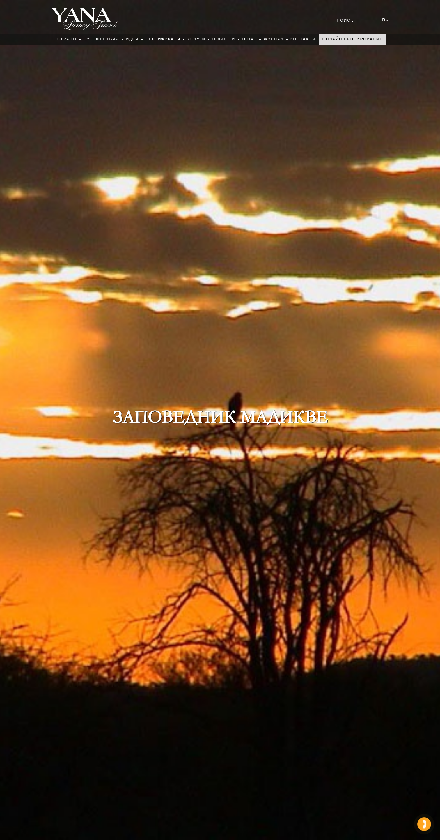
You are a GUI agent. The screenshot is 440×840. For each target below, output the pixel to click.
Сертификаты (162, 39)
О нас (249, 39)
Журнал (273, 39)
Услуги (196, 39)
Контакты (303, 39)
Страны (67, 39)
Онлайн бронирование (352, 39)
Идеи (132, 39)
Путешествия (101, 39)
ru (385, 19)
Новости (223, 39)
